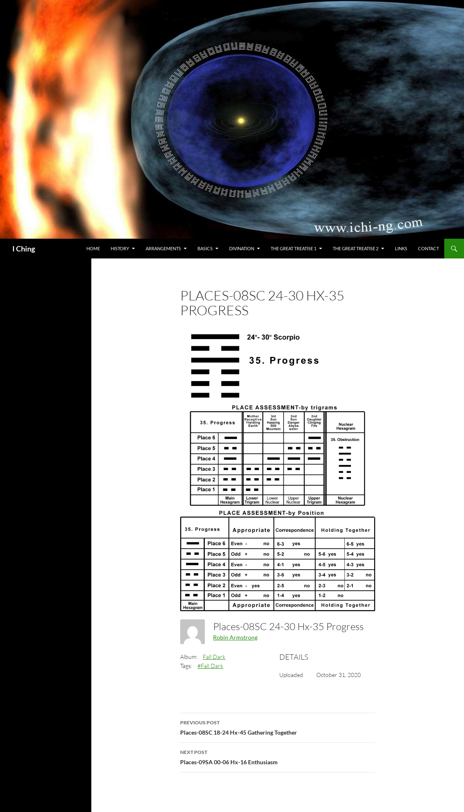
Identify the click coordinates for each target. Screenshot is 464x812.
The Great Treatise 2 (355, 248)
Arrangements (163, 248)
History (120, 248)
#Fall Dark (210, 665)
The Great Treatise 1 (293, 248)
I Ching (23, 248)
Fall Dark (214, 656)
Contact (428, 248)
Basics (205, 248)
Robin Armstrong (235, 637)
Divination (241, 248)
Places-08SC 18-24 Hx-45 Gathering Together (277, 727)
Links (401, 248)
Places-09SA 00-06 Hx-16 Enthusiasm (277, 756)
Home (93, 248)
